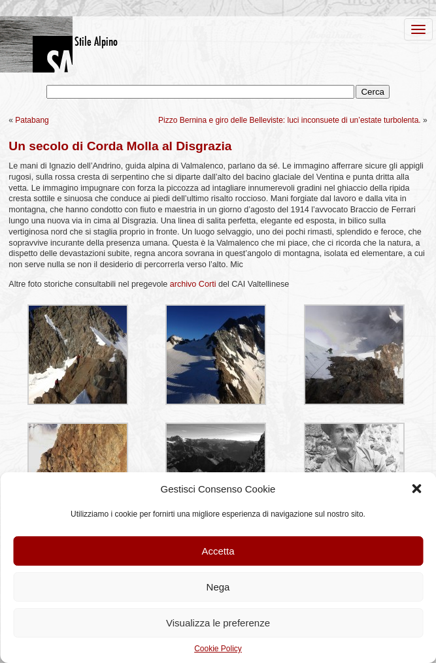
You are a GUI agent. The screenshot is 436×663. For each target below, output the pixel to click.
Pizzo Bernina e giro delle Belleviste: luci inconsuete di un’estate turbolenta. (289, 120)
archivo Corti (193, 284)
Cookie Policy (218, 648)
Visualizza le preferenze (218, 622)
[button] (416, 488)
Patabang (31, 120)
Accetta (217, 551)
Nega (218, 586)
